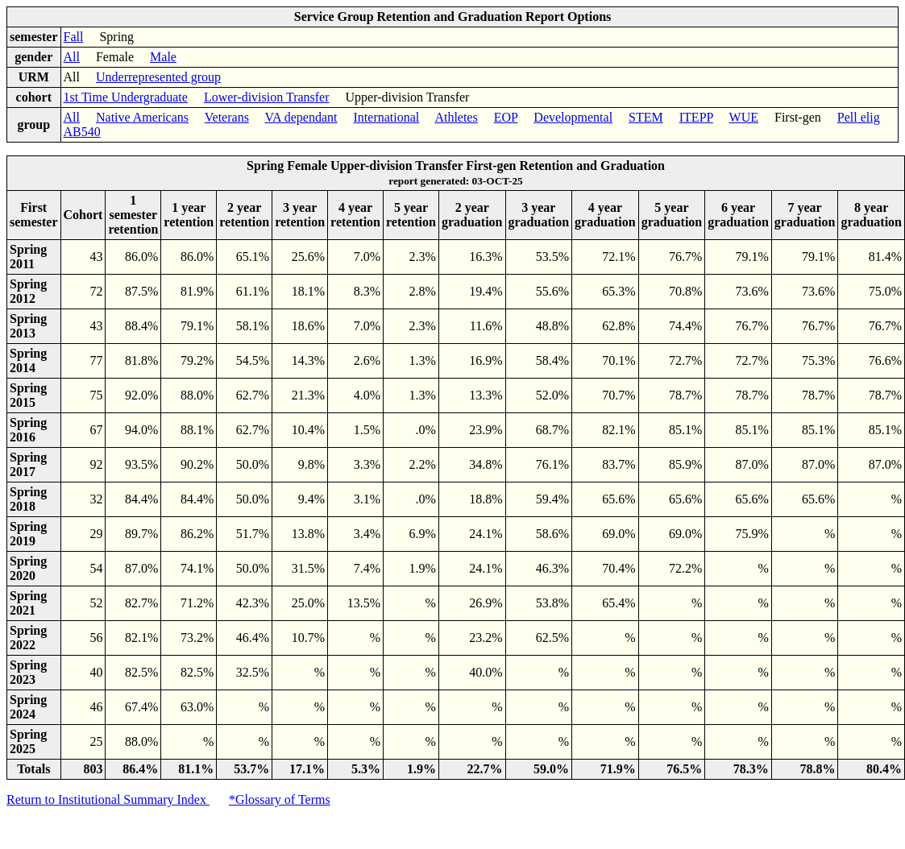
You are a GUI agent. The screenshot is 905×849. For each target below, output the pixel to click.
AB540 (82, 132)
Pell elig (858, 117)
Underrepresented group (158, 77)
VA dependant (301, 117)
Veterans (227, 117)
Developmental (572, 117)
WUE (743, 117)
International (387, 117)
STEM (646, 117)
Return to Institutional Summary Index (108, 799)
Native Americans (142, 117)
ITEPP (696, 117)
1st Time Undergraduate (126, 97)
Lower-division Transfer (267, 97)
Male (163, 57)
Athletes (455, 117)
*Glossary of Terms (279, 799)
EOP (506, 117)
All (72, 57)
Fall (74, 36)
